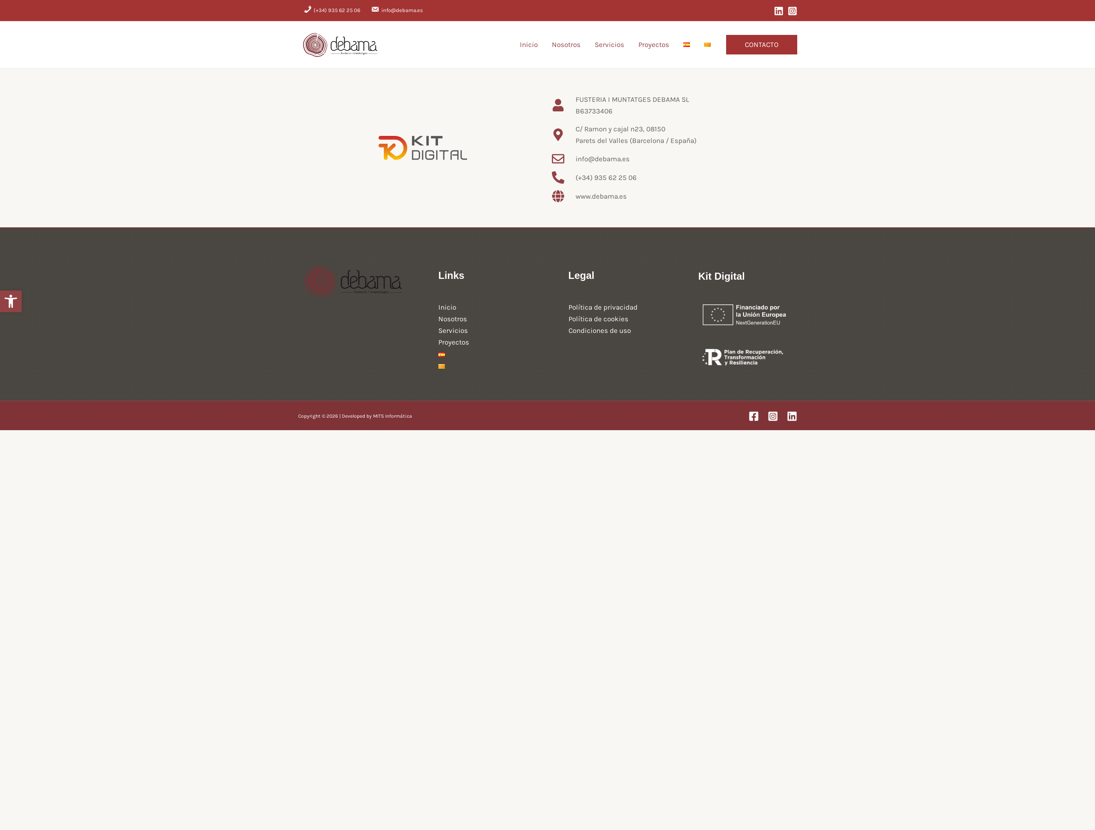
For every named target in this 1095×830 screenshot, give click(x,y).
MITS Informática (392, 416)
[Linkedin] (792, 416)
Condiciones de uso (600, 330)
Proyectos (653, 44)
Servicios (609, 44)
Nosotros (566, 44)
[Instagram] (792, 11)
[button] (761, 44)
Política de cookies (598, 319)
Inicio (529, 44)
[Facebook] (754, 416)
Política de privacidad (603, 307)
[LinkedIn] (779, 11)
